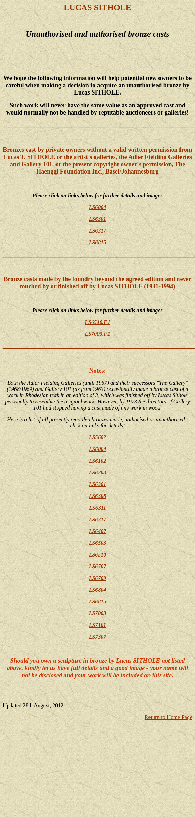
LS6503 (97, 543)
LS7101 (97, 625)
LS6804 (97, 590)
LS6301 (97, 219)
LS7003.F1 (97, 334)
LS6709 (97, 578)
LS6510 (97, 555)
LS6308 (97, 496)
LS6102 (97, 461)
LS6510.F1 (97, 322)
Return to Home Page (168, 717)
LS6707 (97, 566)
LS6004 (97, 207)
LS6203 (97, 472)
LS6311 (97, 508)
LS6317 (97, 231)
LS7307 (97, 637)
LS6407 (97, 531)
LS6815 (97, 242)
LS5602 (97, 437)
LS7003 (97, 613)
